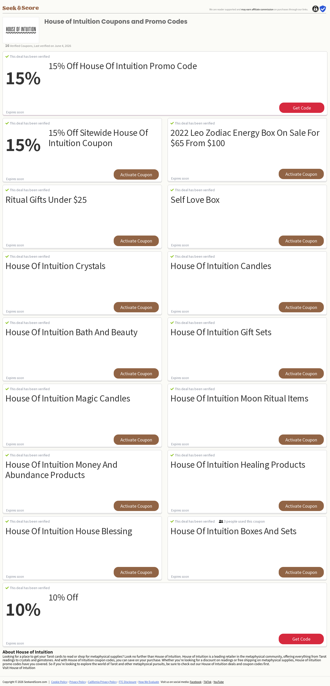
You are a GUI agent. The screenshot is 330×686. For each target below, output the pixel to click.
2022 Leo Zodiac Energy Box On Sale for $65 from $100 (244, 137)
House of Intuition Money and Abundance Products (61, 469)
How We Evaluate (148, 682)
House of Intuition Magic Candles (67, 398)
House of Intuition (22, 667)
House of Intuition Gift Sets (220, 332)
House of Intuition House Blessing (68, 531)
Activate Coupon (136, 174)
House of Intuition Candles (220, 265)
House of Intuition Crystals (55, 265)
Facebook (195, 682)
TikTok (207, 682)
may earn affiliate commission (257, 9)
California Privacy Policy (102, 682)
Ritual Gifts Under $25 (46, 199)
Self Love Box (195, 199)
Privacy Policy (77, 682)
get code (302, 108)
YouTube (218, 682)
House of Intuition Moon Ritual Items (239, 398)
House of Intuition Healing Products (237, 464)
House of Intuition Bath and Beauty (71, 332)
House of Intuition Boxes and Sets (233, 531)
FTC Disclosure (127, 682)
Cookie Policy (59, 682)
